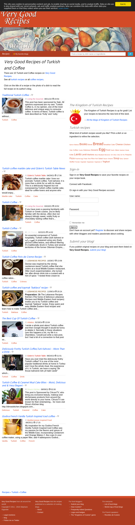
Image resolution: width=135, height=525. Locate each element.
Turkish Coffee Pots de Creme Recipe (22, 257)
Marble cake (7, 196)
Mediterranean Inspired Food (39, 420)
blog (5, 518)
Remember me (78, 223)
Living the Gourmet (35, 99)
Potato (85, 158)
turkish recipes (18, 79)
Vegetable (83, 162)
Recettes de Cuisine (112, 515)
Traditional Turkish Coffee (15, 95)
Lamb (77, 154)
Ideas (117, 150)
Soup (116, 158)
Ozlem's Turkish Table (36, 175)
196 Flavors (32, 232)
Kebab (127, 150)
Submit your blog (77, 504)
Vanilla (5, 441)
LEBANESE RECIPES (36, 261)
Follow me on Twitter (11, 520)
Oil (112, 155)
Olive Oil (119, 155)
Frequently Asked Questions (81, 510)
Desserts (94, 150)
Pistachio (128, 155)
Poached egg (79, 158)
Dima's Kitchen (33, 389)
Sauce (105, 158)
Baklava (14, 312)
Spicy (121, 158)
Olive (115, 155)
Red (89, 158)
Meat (96, 155)
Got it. (123, 4)
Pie (124, 155)
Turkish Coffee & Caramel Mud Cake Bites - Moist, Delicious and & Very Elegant (33, 384)
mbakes (30, 322)
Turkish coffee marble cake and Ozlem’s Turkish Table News (33, 169)
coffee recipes (36, 79)
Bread (98, 144)
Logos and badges (78, 512)
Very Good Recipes (9, 501)
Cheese (119, 144)
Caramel (25, 410)
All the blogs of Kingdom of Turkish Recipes (107, 120)
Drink (22, 377)
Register (99, 230)
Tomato (77, 162)
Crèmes (23, 282)
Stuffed (71, 162)
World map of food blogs (114, 507)
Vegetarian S (98, 162)
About (39, 510)
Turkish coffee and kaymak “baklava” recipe (25, 288)
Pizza (72, 158)
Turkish (5, 120)
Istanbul (122, 150)
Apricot (71, 144)
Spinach (126, 158)
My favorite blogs (20, 54)
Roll (96, 158)
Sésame (110, 158)
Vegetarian (90, 162)
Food (108, 150)
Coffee (14, 120)
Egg (102, 149)
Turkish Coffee (9, 202)
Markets (90, 154)
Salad (100, 159)
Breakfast (107, 145)
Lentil (84, 154)
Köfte (71, 155)
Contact (40, 512)
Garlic (113, 150)
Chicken (127, 144)
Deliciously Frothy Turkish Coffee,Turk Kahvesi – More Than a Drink (33, 350)
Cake (35, 196)
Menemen (107, 155)
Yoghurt (106, 162)
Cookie (81, 150)
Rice (93, 159)
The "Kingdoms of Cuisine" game (83, 515)
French (32, 441)
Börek (90, 145)
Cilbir (71, 150)
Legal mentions (9, 515)
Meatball (101, 155)
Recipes (5, 54)
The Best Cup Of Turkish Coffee (18, 319)
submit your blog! (98, 250)
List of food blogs (111, 504)
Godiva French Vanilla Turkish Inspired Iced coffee (28, 416)
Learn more (75, 8)
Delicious (6, 410)
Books (83, 144)
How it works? (76, 507)
